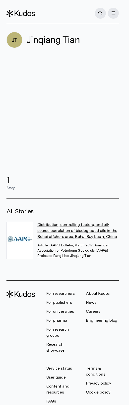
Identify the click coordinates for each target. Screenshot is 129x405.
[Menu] (113, 13)
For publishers (59, 302)
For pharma (56, 320)
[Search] (100, 13)
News (91, 302)
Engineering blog (101, 320)
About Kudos (98, 293)
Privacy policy (98, 383)
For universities (60, 311)
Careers (93, 311)
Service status (59, 368)
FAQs (51, 401)
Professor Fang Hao (52, 256)
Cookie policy (98, 392)
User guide (56, 377)
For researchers (60, 293)
